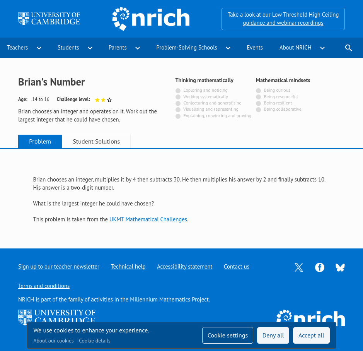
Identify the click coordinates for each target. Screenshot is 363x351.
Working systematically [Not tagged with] (205, 96)
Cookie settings (228, 335)
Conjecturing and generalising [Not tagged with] (212, 103)
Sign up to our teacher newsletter (58, 266)
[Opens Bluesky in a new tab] (340, 267)
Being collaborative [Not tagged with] (283, 109)
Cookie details (94, 340)
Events (255, 47)
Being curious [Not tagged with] (277, 90)
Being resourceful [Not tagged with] (281, 96)
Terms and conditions (44, 285)
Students (68, 47)
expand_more (39, 48)
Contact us (236, 266)
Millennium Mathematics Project (169, 299)
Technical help (128, 266)
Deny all (273, 335)
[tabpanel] (181, 192)
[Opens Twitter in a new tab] (298, 267)
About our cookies (54, 340)
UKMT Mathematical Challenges (148, 219)
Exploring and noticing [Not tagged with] (205, 90)
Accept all (311, 335)
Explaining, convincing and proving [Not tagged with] (217, 115)
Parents (118, 47)
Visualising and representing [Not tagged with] (211, 109)
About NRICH (295, 47)
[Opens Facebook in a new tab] (319, 267)
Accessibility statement (184, 266)
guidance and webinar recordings (283, 22)
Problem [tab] (40, 141)
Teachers (17, 47)
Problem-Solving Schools (186, 47)
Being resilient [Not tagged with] (278, 103)
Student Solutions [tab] (96, 141)
